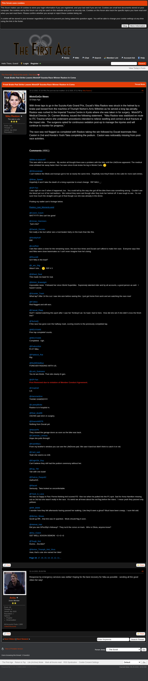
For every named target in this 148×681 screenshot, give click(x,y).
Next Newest (22, 639)
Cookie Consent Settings (89, 662)
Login (26, 63)
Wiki (77, 58)
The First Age (6, 75)
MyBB (13, 667)
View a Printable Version (14, 649)
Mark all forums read (53, 662)
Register (34, 63)
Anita (13, 598)
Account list (129, 58)
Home (66, 58)
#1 (142, 90)
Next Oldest (9, 639)
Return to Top (20, 662)
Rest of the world (20, 75)
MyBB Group (31, 667)
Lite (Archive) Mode (35, 662)
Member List (112, 58)
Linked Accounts (10, 626)
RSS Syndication (70, 662)
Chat (87, 58)
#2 (142, 571)
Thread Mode (140, 84)
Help (143, 58)
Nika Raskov (13, 116)
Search (98, 58)
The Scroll (33, 75)
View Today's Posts (137, 68)
